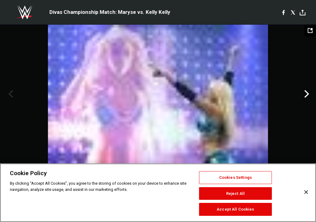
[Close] (306, 192)
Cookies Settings (235, 177)
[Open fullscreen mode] (310, 30)
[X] (293, 12)
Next (306, 94)
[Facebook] (283, 12)
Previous (10, 94)
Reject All (235, 193)
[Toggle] (302, 12)
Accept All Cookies (235, 209)
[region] (158, 192)
